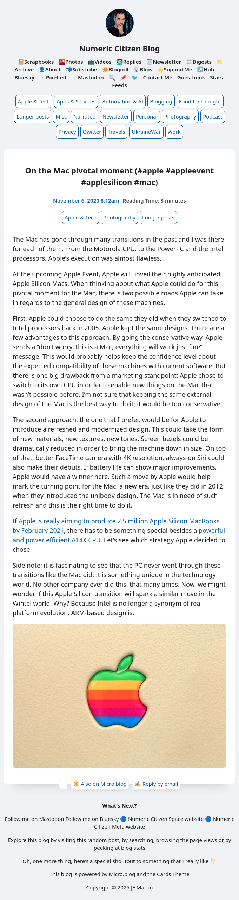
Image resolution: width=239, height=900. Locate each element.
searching (141, 839)
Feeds (119, 85)
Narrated (84, 116)
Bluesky (109, 818)
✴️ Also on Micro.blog (100, 783)
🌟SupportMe (174, 69)
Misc (61, 116)
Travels (116, 131)
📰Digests (199, 61)
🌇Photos (71, 61)
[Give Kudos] (63, 783)
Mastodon (51, 818)
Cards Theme (173, 873)
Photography (180, 116)
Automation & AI (122, 101)
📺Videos (100, 61)
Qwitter (92, 131)
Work (174, 131)
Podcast (213, 116)
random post (103, 839)
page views (203, 839)
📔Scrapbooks (36, 61)
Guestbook (191, 77)
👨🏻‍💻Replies (129, 61)
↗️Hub (205, 69)
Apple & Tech (34, 101)
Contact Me (157, 77)
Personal (147, 116)
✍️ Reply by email (156, 783)
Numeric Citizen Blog (119, 48)
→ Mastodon (87, 77)
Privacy (67, 131)
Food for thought (200, 101)
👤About (50, 69)
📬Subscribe (81, 69)
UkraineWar (146, 131)
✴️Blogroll (115, 69)
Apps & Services (76, 101)
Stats (216, 77)
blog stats (133, 847)
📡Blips (142, 69)
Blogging (161, 101)
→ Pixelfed (52, 77)
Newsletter (115, 116)
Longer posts (32, 116)
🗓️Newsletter (163, 61)
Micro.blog (122, 873)
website (194, 818)
